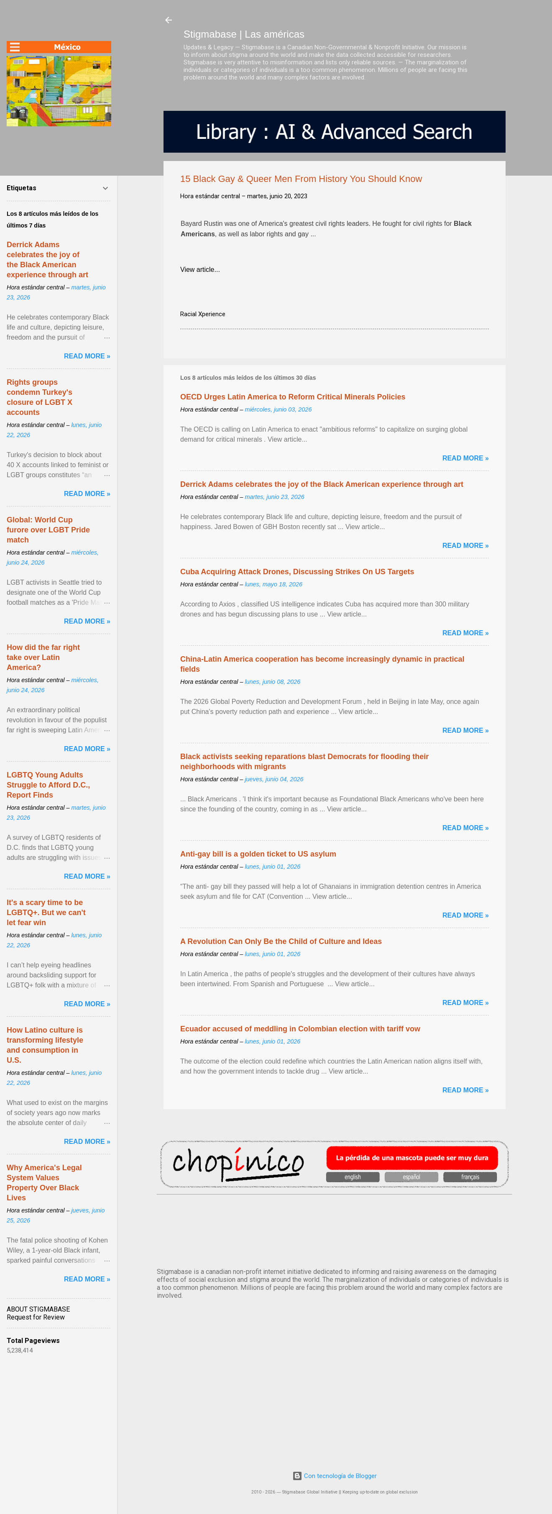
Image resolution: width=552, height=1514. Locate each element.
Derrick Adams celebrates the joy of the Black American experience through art (321, 484)
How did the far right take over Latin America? (43, 657)
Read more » (465, 458)
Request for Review (36, 1317)
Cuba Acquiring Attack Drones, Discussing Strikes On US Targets (297, 572)
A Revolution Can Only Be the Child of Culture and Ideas (281, 941)
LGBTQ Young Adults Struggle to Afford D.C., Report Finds (48, 785)
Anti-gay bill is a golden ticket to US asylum (258, 854)
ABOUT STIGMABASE (38, 1309)
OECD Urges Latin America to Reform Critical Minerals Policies (293, 397)
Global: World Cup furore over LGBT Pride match (48, 530)
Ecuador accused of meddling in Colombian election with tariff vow (300, 1029)
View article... (200, 269)
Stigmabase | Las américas (244, 34)
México (334, 1229)
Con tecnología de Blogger (334, 1476)
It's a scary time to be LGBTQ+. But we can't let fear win (46, 912)
